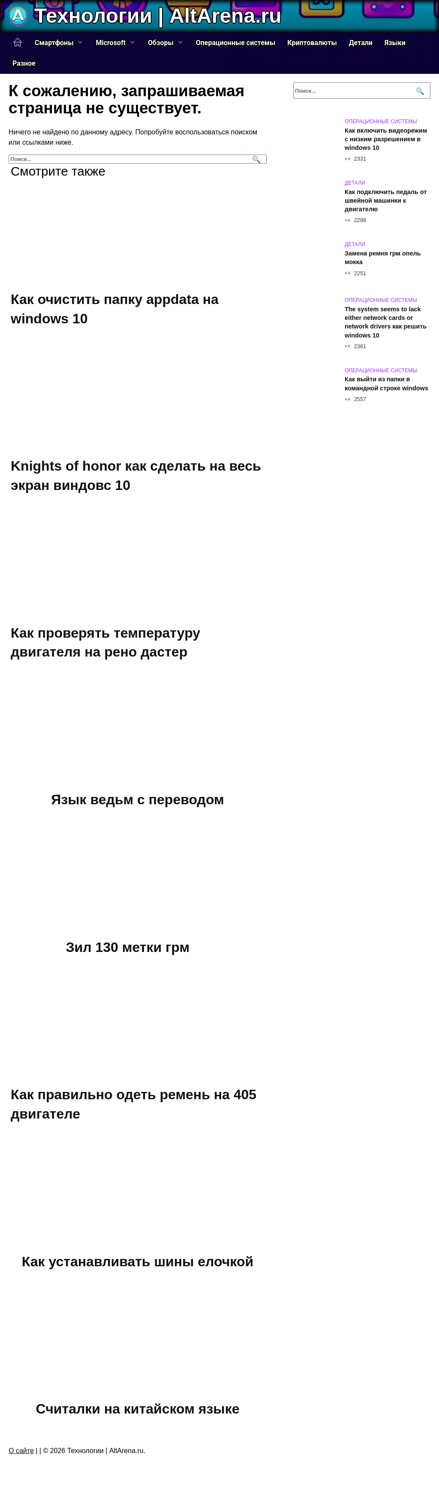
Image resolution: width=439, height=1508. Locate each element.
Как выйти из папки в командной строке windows (386, 384)
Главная (17, 42)
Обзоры (161, 43)
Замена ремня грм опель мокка (383, 257)
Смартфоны (54, 43)
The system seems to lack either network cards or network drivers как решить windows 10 (386, 322)
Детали (361, 43)
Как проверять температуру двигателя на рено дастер (105, 642)
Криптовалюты (312, 43)
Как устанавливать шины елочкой (137, 1261)
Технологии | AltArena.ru (157, 15)
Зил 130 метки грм (128, 947)
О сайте (21, 1450)
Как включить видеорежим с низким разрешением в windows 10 (386, 139)
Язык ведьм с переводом (137, 799)
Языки (395, 43)
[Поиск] (255, 159)
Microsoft (111, 43)
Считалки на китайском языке (138, 1409)
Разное (24, 63)
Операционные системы (236, 43)
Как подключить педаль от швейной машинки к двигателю (386, 200)
